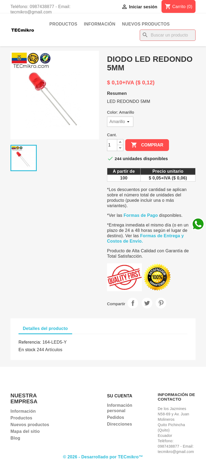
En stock (27, 349)
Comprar (147, 145)
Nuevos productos (146, 24)
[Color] (120, 122)
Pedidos (115, 417)
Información (99, 24)
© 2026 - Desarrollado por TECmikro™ (103, 457)
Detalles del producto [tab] (45, 328)
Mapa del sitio (25, 431)
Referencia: (30, 342)
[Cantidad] (112, 145)
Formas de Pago (141, 215)
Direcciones (119, 424)
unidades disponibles (145, 158)
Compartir (132, 303)
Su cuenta (119, 396)
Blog (15, 438)
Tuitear (147, 303)
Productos (63, 24)
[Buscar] (168, 35)
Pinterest (161, 303)
